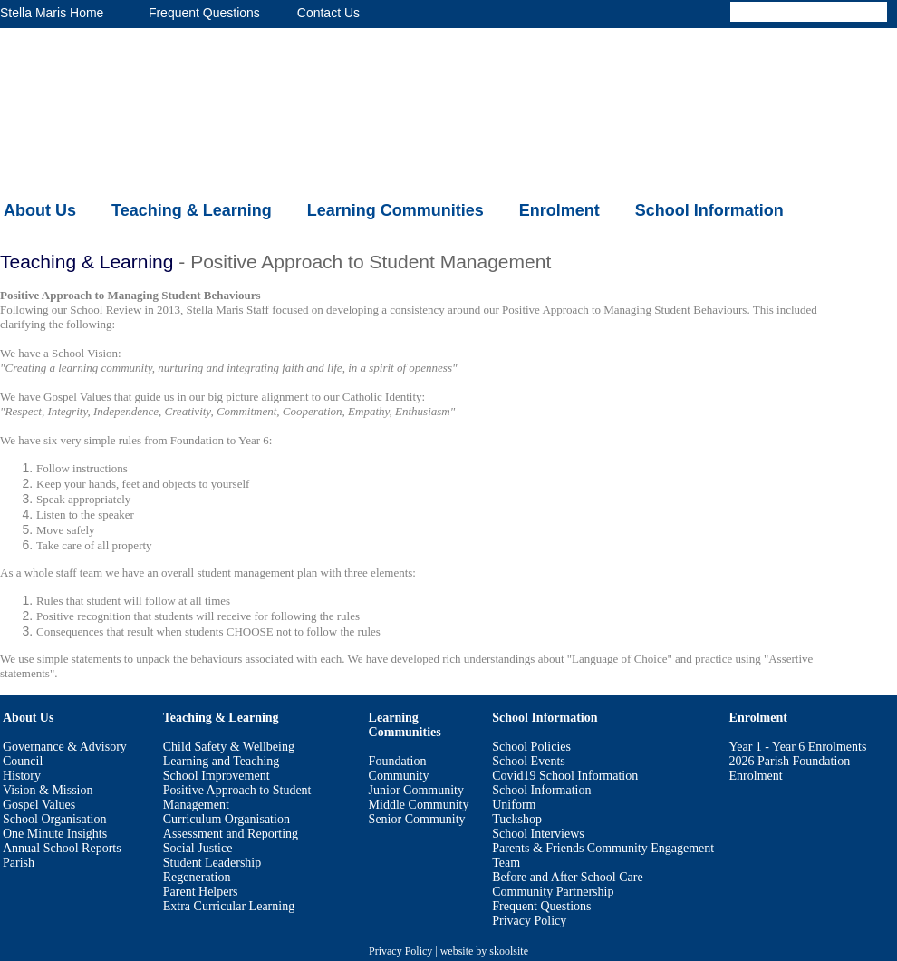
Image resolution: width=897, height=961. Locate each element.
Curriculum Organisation (226, 819)
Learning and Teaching (221, 761)
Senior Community (417, 819)
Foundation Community (399, 768)
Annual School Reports (62, 848)
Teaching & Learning (191, 210)
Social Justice (198, 848)
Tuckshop (517, 819)
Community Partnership (552, 891)
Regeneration (197, 877)
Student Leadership (212, 862)
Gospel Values (39, 804)
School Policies (531, 746)
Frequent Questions (541, 906)
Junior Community (416, 790)
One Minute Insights (55, 833)
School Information (709, 210)
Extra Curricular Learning (228, 906)
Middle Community (419, 804)
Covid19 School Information (565, 775)
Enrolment (559, 210)
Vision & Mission (48, 790)
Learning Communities (395, 210)
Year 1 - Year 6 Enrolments (798, 746)
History (22, 775)
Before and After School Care (567, 877)
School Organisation (54, 819)
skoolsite (508, 951)
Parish (18, 862)
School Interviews (538, 833)
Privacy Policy (529, 920)
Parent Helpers (200, 891)
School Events (528, 761)
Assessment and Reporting (230, 833)
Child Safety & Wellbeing (228, 746)
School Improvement (216, 775)
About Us (40, 210)
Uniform (513, 804)
